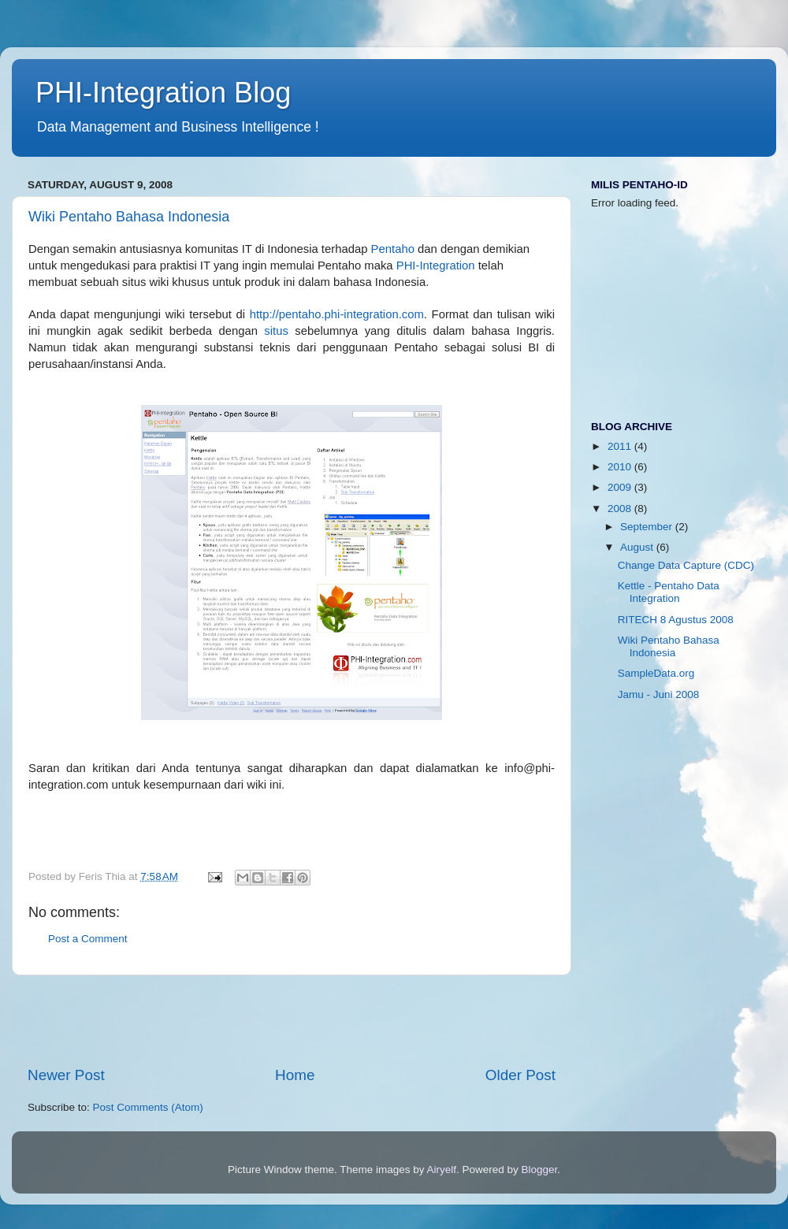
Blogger (540, 1169)
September (647, 527)
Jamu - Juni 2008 (659, 694)
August (638, 547)
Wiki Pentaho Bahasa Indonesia (128, 217)
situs (276, 331)
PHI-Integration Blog (163, 92)
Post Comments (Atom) (148, 1107)
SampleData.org (656, 673)
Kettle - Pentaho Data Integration (668, 592)
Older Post (520, 1075)
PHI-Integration (435, 265)
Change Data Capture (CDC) (686, 565)
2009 (621, 487)
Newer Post (66, 1075)
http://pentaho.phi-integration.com (337, 314)
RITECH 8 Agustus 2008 (676, 620)
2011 (621, 446)
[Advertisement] (292, 1020)
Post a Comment (88, 939)
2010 (621, 467)
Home (294, 1075)
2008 (621, 508)
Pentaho (392, 249)
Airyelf (442, 1169)
